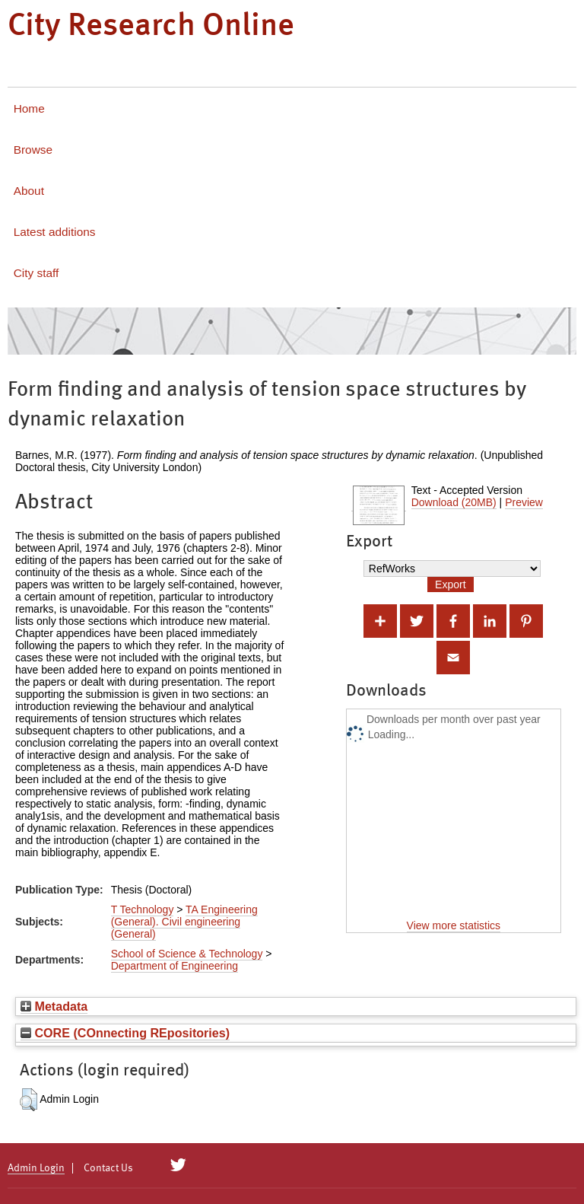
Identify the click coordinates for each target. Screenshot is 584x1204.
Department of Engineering (174, 966)
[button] (28, 1099)
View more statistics (453, 925)
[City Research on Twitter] (178, 1165)
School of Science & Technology (187, 954)
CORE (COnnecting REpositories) (125, 1033)
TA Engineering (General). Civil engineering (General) (184, 921)
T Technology (142, 909)
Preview (524, 502)
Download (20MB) (454, 502)
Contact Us (108, 1168)
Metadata (54, 1006)
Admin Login (36, 1168)
